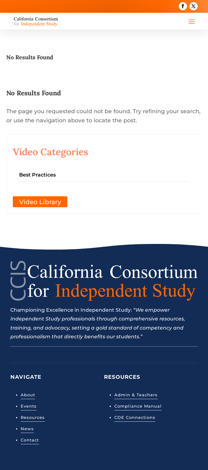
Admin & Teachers (136, 394)
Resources (33, 417)
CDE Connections (134, 417)
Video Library (40, 202)
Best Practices (37, 175)
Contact (30, 439)
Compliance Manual (138, 406)
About (28, 394)
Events (29, 406)
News (27, 428)
